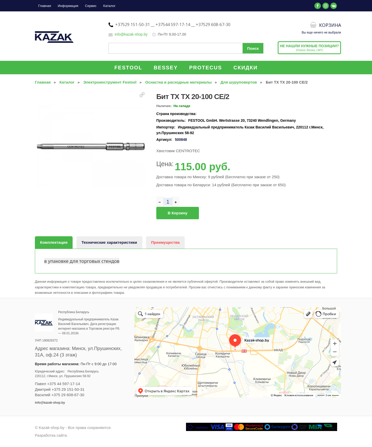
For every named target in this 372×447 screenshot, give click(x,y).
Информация (68, 6)
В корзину (177, 213)
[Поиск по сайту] (186, 48)
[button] (142, 95)
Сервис (91, 6)
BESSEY (166, 67)
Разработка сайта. (51, 435)
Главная (44, 6)
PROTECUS (205, 67)
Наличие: (164, 106)
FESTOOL (128, 67)
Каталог (109, 6)
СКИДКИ (246, 67)
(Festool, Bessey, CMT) (309, 48)
